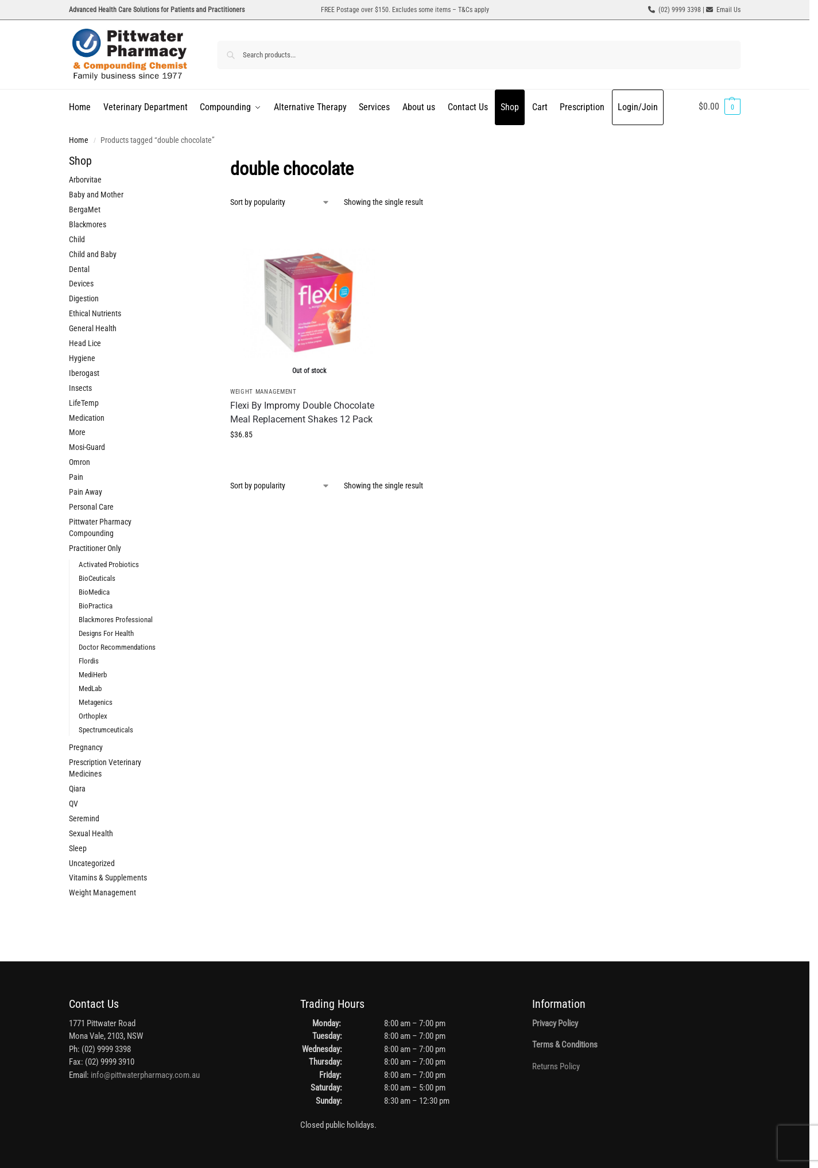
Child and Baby (93, 254)
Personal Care (91, 506)
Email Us (728, 10)
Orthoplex (93, 716)
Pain (76, 477)
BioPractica (96, 606)
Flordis (89, 661)
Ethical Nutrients (95, 313)
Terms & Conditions (565, 1044)
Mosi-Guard (87, 447)
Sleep (78, 848)
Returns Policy (556, 1066)
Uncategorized (92, 863)
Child (77, 239)
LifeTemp (84, 403)
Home (78, 140)
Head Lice (85, 343)
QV (73, 803)
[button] (720, 107)
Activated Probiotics (109, 564)
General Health (93, 328)
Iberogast (84, 373)
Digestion (84, 298)
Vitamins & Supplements (108, 877)
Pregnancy (86, 747)
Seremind (84, 818)
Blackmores (87, 224)
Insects (80, 388)
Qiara (77, 788)
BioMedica (94, 592)
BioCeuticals (97, 578)
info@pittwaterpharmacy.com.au (145, 1075)
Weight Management (263, 391)
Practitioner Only (95, 548)
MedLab (90, 688)
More (77, 432)
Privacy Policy (555, 1023)
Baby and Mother (96, 194)
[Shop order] (280, 202)
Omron (79, 462)
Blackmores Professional (116, 619)
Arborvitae (85, 179)
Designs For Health (106, 633)
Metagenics (96, 702)
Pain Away (85, 491)
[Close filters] (186, 162)
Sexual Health (91, 833)
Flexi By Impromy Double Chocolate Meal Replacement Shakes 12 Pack (302, 412)
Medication (86, 417)
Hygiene (82, 358)
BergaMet (84, 209)
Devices (81, 283)
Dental (79, 269)
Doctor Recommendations (117, 647)
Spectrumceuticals (106, 729)
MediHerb (93, 674)
